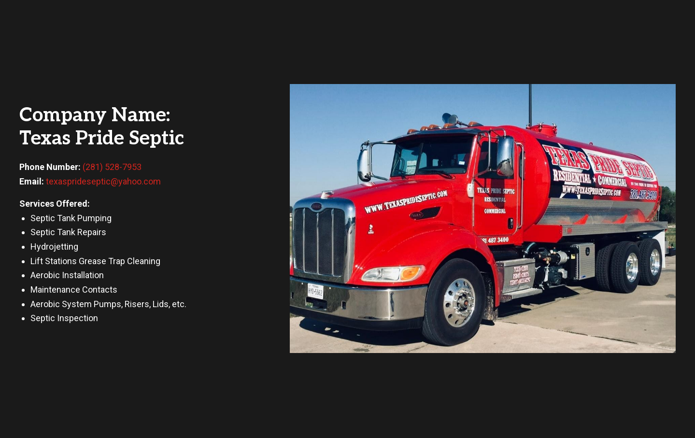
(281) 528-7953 (112, 167)
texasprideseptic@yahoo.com (103, 181)
